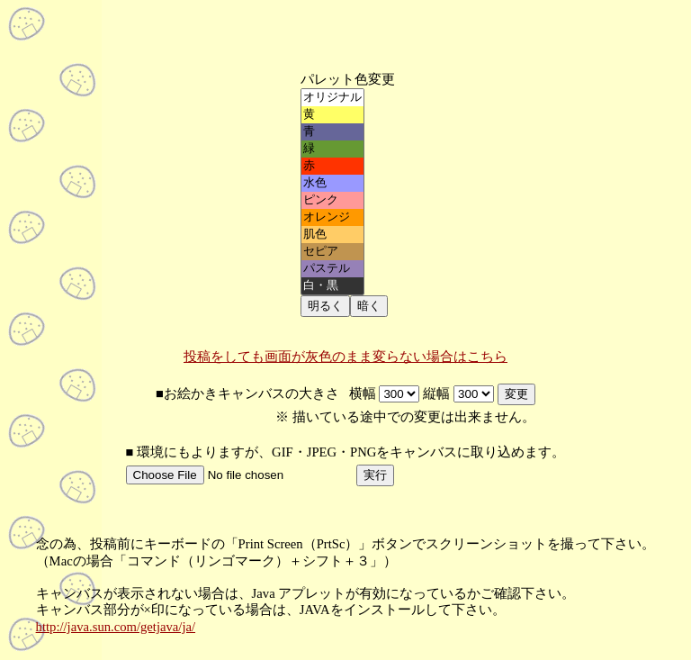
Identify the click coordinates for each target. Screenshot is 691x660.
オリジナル (332, 97)
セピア (332, 251)
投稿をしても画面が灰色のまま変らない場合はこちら (345, 356)
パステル (332, 268)
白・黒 (332, 285)
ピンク (332, 200)
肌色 (332, 234)
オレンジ (332, 217)
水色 (332, 183)
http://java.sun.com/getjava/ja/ (115, 626)
